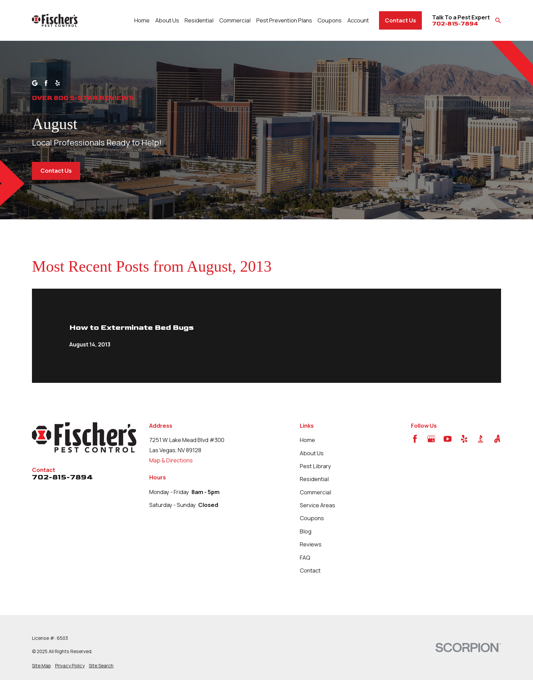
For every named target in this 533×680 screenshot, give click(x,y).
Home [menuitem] (142, 20)
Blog (305, 531)
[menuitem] (41, 665)
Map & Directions (171, 460)
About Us (312, 453)
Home (307, 440)
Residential (314, 479)
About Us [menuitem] (167, 20)
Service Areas (317, 505)
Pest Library (315, 466)
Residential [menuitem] (199, 20)
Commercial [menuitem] (235, 20)
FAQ (305, 557)
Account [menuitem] (358, 20)
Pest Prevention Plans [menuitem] (284, 20)
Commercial (315, 492)
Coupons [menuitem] (329, 20)
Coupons (312, 518)
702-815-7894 (455, 24)
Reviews (311, 544)
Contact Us (400, 20)
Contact (310, 570)
